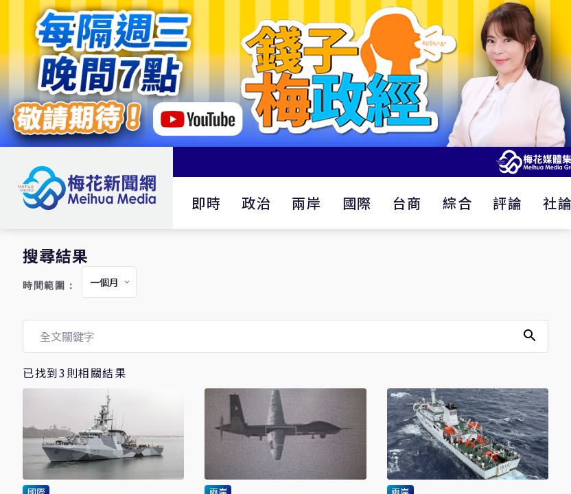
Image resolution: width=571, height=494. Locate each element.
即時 (206, 203)
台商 (407, 203)
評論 (507, 203)
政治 (256, 203)
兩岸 (306, 203)
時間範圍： (49, 286)
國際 (357, 203)
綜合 (457, 203)
